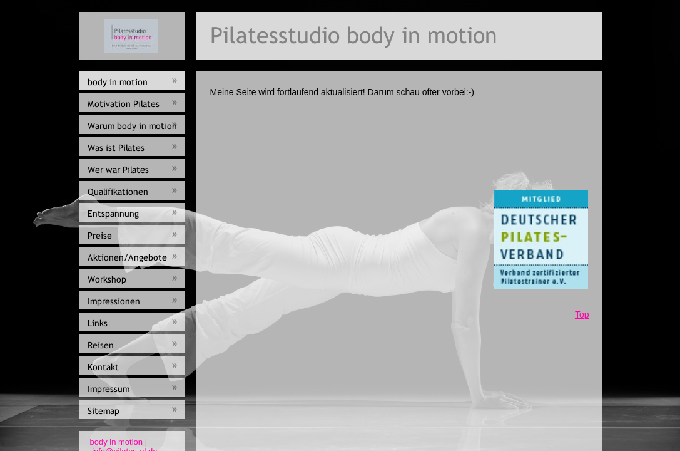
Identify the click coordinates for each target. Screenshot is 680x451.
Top (582, 314)
